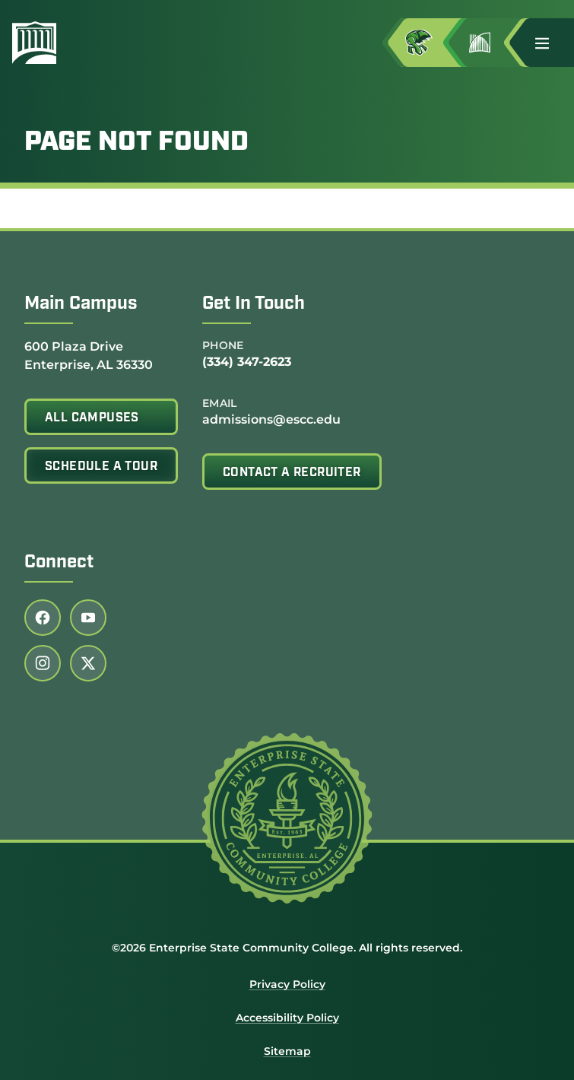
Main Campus (81, 304)
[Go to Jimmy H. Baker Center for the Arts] (491, 42)
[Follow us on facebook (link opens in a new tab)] (42, 617)
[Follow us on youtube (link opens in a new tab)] (88, 617)
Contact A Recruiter (292, 473)
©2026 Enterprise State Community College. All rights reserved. (287, 948)
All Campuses (92, 418)
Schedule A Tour (101, 467)
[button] (548, 42)
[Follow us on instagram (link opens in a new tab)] (42, 663)
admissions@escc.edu (271, 419)
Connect (59, 563)
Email (219, 403)
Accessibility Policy (287, 1017)
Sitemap (287, 1051)
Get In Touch (253, 304)
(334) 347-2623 (246, 361)
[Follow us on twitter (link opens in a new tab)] (88, 663)
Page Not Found (136, 143)
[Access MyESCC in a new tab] (431, 42)
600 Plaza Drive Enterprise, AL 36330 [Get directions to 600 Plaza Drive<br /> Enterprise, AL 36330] (88, 355)
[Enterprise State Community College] (40, 42)
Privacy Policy (287, 984)
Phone (223, 345)
